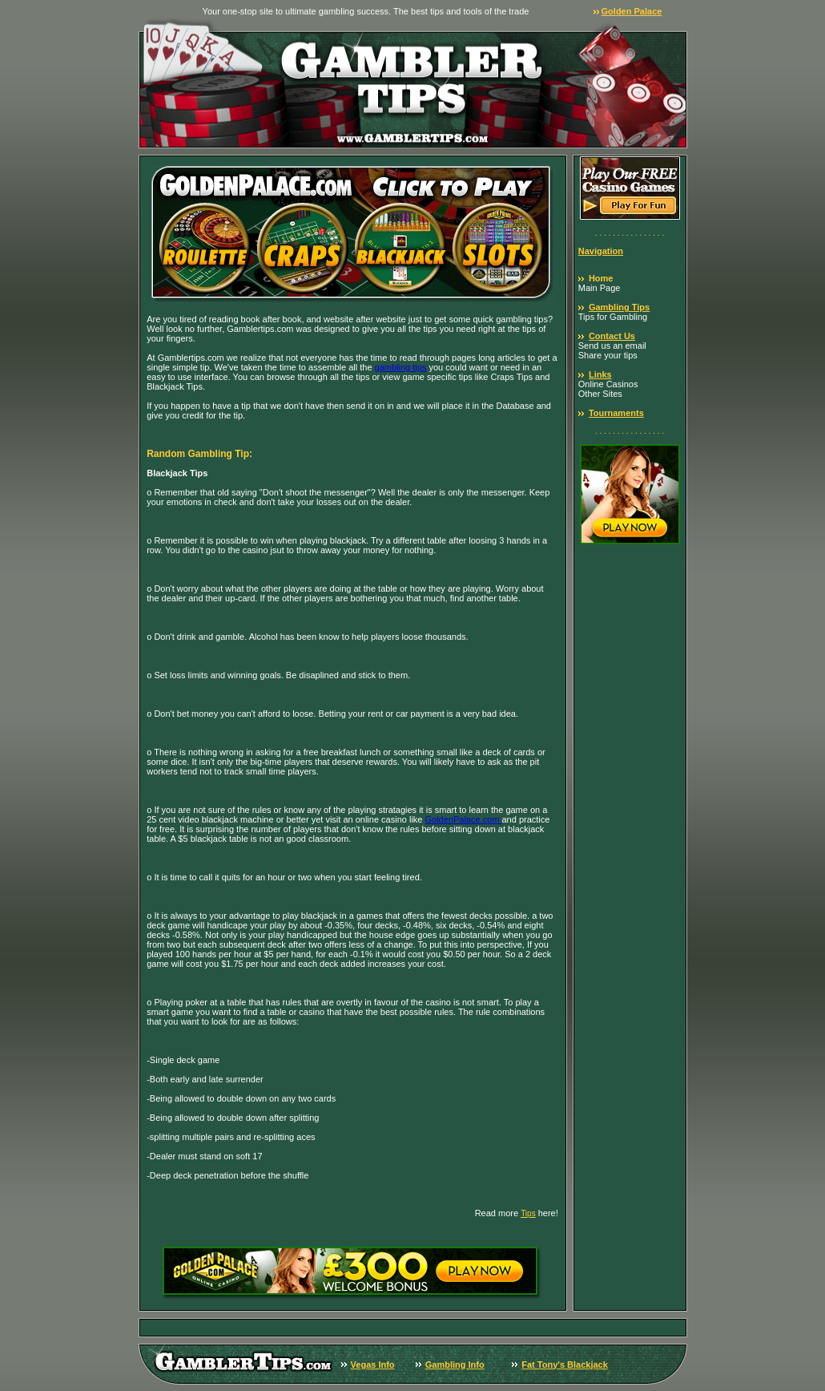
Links (600, 374)
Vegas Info (373, 1364)
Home (601, 278)
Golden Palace (632, 11)
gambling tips (401, 367)
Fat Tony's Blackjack (564, 1364)
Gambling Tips (619, 307)
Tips (528, 1213)
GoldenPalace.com (463, 819)
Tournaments (616, 413)
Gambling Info (455, 1364)
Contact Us (612, 336)
